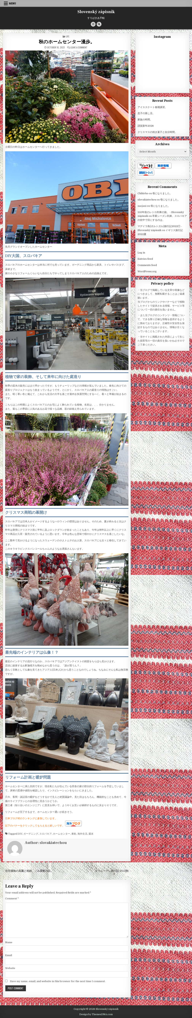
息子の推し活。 (146, 113)
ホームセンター (61, 833)
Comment (12, 898)
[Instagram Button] (93, 24)
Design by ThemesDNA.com (96, 1014)
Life (67, 36)
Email (8, 955)
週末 (90, 833)
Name (8, 942)
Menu (12, 3)
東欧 (73, 833)
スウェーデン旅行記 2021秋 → (113, 871)
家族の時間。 (145, 119)
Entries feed (145, 258)
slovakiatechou (53, 842)
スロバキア (45, 833)
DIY (20, 833)
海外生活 (82, 833)
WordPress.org (147, 271)
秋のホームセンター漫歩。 (67, 42)
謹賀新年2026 (146, 125)
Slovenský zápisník (96, 11)
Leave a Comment (79, 47)
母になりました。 (162, 193)
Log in (141, 252)
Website (10, 968)
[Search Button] (99, 24)
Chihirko (143, 193)
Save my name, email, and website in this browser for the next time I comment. (57, 981)
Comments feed (147, 265)
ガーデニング (30, 833)
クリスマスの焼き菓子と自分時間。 (157, 132)
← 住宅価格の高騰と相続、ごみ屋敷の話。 (27, 871)
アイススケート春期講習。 (152, 107)
